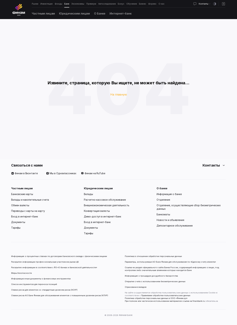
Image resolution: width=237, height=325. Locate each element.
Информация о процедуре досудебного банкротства (151, 277)
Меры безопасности (21, 273)
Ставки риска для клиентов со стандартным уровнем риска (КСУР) (44, 290)
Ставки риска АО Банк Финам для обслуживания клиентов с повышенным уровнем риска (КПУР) (59, 295)
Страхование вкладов (135, 287)
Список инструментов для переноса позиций (34, 284)
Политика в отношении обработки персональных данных (153, 256)
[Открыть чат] (195, 4)
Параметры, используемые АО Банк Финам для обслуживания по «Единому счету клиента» (170, 262)
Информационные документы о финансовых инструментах (41, 278)
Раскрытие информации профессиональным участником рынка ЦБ (45, 262)
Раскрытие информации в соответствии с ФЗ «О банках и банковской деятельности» (54, 267)
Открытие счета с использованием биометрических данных (155, 281)
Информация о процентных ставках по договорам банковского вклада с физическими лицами (59, 256)
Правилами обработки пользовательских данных (165, 295)
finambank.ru (199, 301)
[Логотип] (18, 9)
